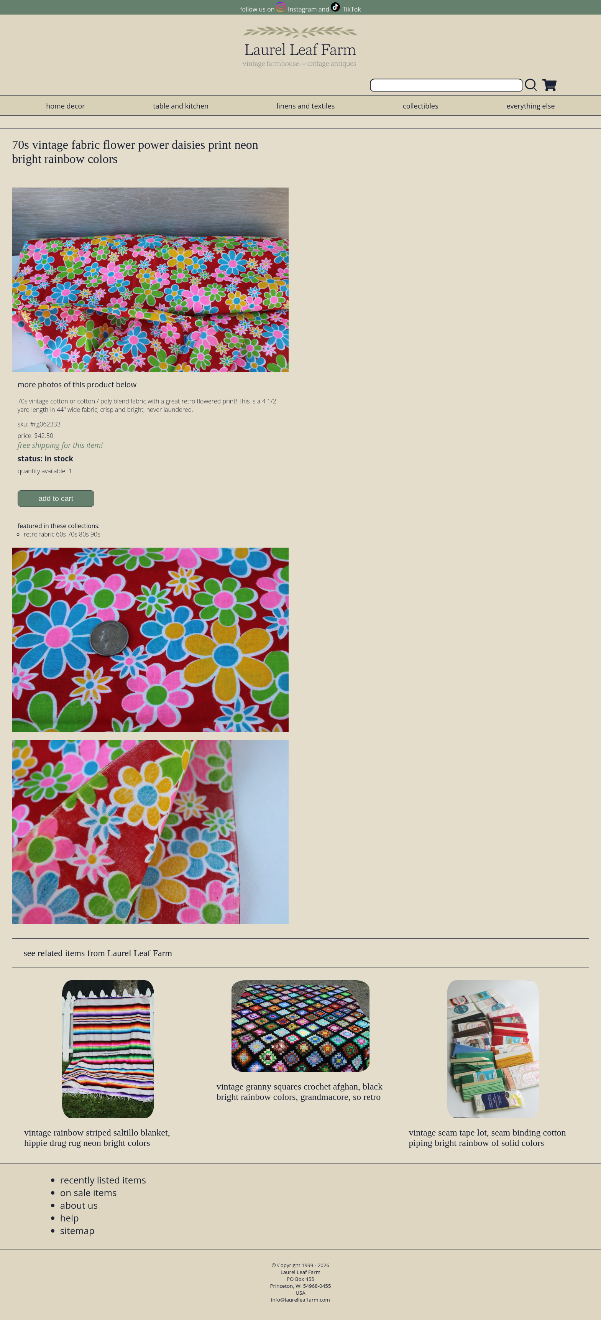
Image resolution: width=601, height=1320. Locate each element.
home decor (65, 105)
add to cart (55, 498)
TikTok (352, 9)
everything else (530, 105)
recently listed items (103, 1180)
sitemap (77, 1230)
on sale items (88, 1192)
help (69, 1217)
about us (79, 1205)
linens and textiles (306, 105)
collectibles (420, 105)
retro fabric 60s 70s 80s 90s (62, 534)
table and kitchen (181, 105)
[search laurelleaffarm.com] (532, 85)
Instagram (302, 9)
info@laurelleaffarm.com (300, 1299)
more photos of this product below (77, 384)
